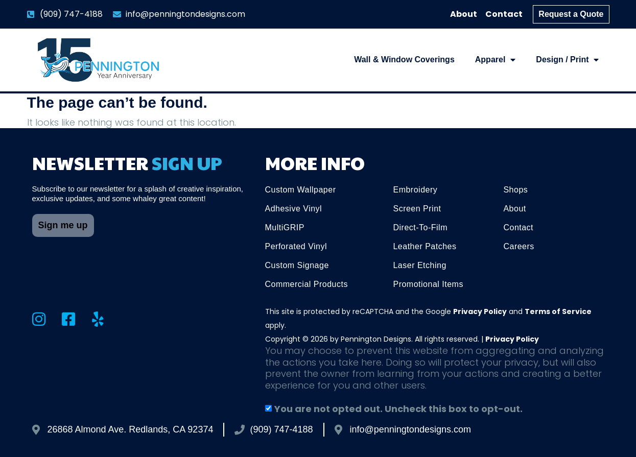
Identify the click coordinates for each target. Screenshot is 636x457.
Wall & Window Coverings (404, 59)
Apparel (495, 60)
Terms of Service (558, 311)
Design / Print (567, 60)
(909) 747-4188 (281, 429)
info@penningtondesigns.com (410, 429)
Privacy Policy (480, 311)
